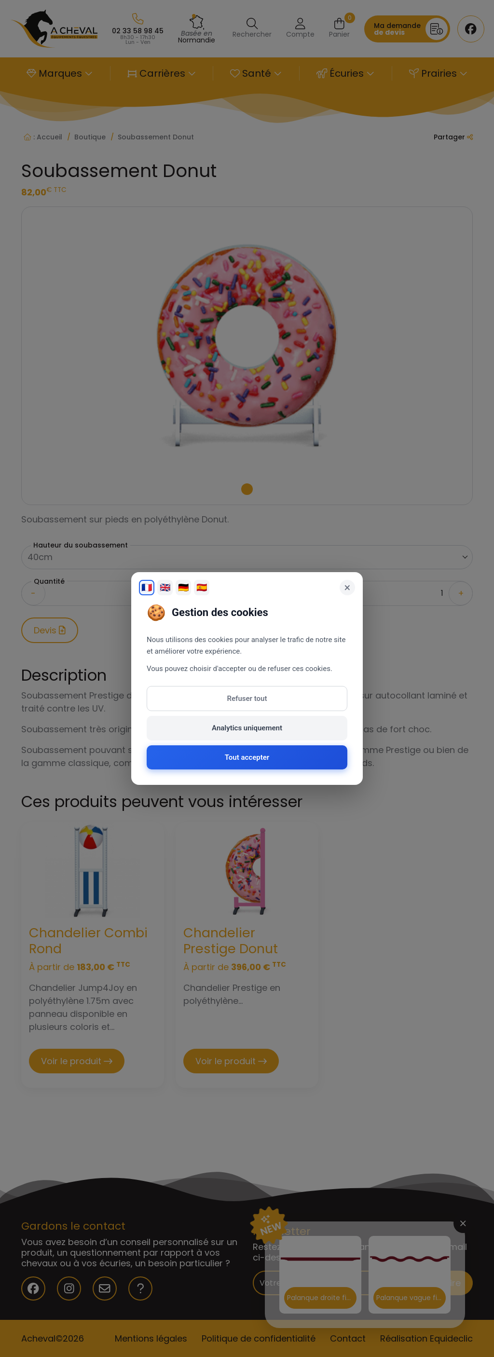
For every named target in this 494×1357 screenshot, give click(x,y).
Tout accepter (247, 757)
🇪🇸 (201, 587)
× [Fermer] (347, 587)
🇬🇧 (165, 587)
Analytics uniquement (247, 728)
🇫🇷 (146, 587)
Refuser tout (247, 698)
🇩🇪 (183, 587)
